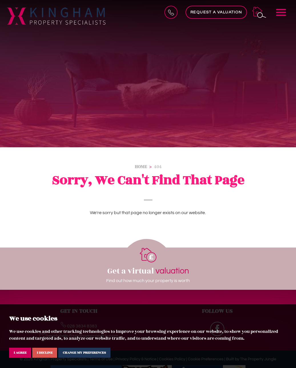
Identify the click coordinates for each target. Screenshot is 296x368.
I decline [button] (45, 352)
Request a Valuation (216, 12)
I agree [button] (20, 352)
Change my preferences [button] (84, 352)
